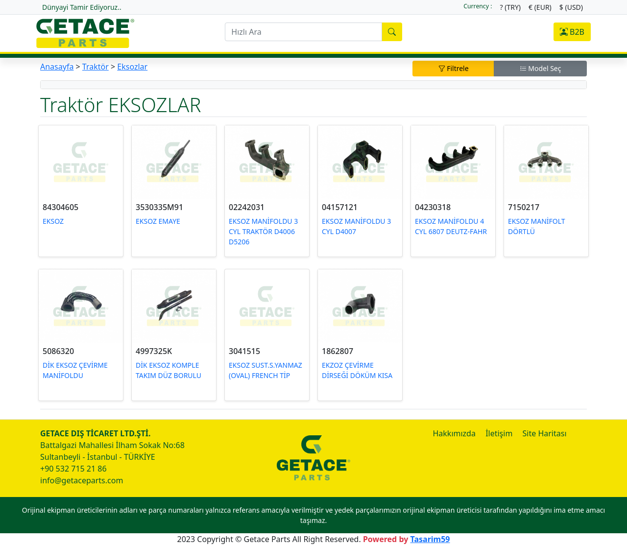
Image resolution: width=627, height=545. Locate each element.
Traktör (95, 66)
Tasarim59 (430, 539)
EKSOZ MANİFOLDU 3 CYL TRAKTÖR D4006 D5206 (263, 231)
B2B (572, 31)
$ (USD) (571, 7)
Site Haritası (545, 433)
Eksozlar (132, 66)
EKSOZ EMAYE (158, 221)
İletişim (498, 433)
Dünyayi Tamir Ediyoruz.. (81, 7)
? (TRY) (510, 7)
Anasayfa (56, 66)
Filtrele (453, 68)
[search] (303, 32)
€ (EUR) (540, 7)
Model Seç (540, 68)
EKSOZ (53, 221)
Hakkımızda (454, 433)
